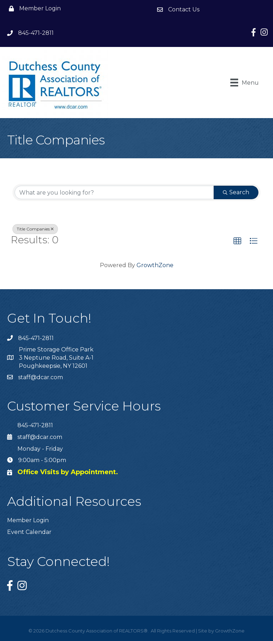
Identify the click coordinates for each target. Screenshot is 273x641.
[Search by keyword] (114, 192)
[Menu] (244, 82)
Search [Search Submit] (236, 192)
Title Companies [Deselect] (35, 229)
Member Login (28, 520)
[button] (237, 241)
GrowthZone (154, 265)
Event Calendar (29, 532)
